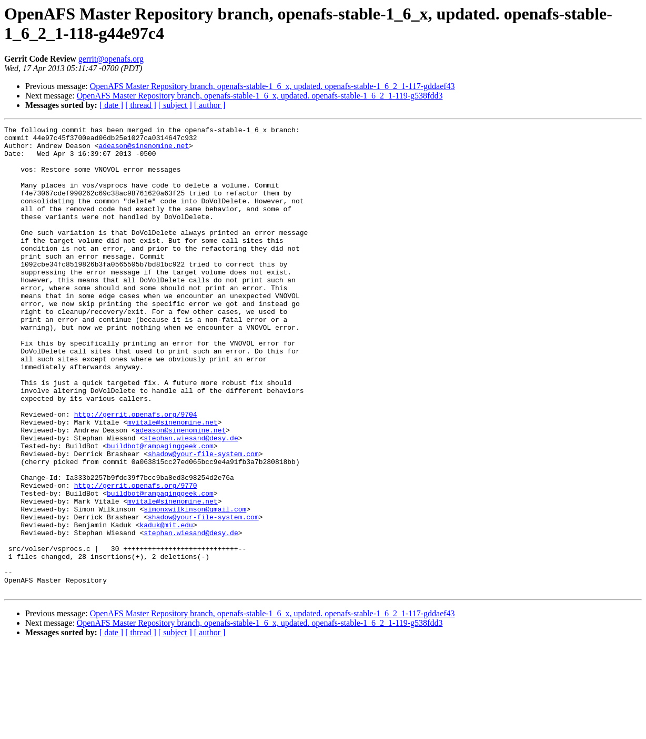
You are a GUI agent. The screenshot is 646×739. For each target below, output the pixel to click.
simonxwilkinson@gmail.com (195, 586)
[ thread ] (140, 105)
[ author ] (210, 105)
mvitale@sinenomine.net (172, 482)
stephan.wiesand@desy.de (191, 501)
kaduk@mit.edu (166, 605)
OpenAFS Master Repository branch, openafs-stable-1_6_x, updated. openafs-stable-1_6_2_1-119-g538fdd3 (260, 95)
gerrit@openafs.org (111, 58)
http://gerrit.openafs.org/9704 (135, 472)
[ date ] (111, 105)
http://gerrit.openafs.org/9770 (135, 558)
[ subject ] (175, 105)
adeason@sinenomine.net (143, 150)
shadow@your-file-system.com (203, 520)
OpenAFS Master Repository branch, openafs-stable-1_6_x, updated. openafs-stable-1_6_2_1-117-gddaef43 (272, 86)
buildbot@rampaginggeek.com (160, 510)
